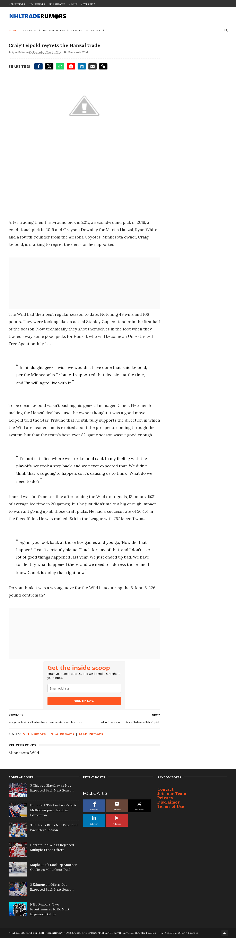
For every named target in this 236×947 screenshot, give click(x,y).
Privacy (165, 806)
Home (13, 30)
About (73, 4)
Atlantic (30, 30)
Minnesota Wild (78, 52)
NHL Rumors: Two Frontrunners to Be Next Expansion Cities (49, 918)
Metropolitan (54, 30)
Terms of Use (170, 815)
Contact (165, 798)
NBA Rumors (37, 4)
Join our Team (171, 802)
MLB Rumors (57, 4)
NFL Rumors (17, 4)
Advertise (88, 4)
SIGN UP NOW (83, 709)
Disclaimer (168, 811)
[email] (83, 696)
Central (78, 30)
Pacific (95, 30)
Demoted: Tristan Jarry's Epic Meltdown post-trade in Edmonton (53, 819)
